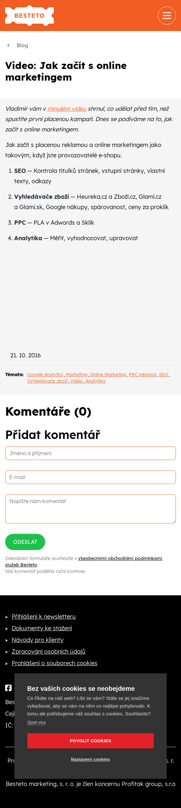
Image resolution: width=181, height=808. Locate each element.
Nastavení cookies (90, 759)
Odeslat (25, 542)
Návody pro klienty (38, 640)
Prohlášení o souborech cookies (54, 663)
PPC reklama (142, 374)
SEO (163, 374)
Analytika (95, 381)
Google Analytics (45, 374)
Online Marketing (108, 374)
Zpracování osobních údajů (48, 651)
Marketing (76, 374)
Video (76, 381)
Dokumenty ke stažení (42, 628)
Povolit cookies (90, 740)
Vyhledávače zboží (47, 381)
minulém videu (66, 108)
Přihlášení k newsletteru (44, 616)
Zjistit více (36, 722)
